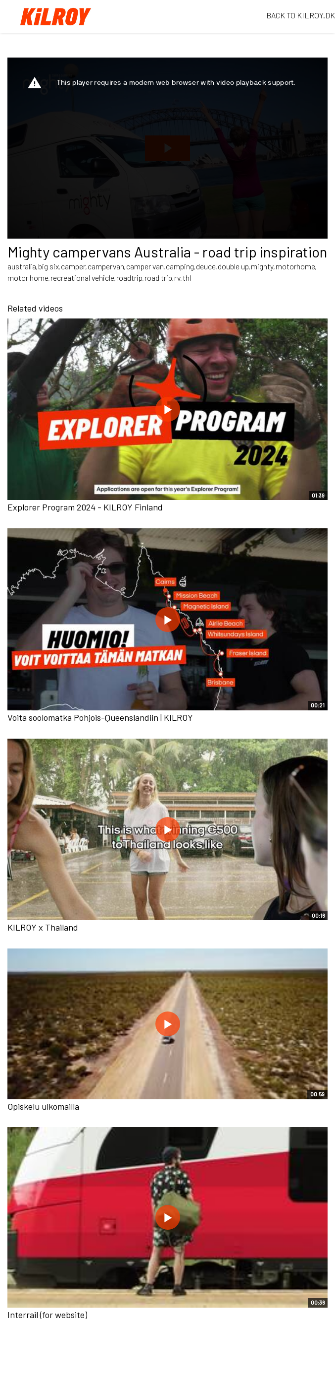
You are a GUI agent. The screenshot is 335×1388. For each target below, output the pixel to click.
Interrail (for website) (47, 1314)
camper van (145, 266)
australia (21, 266)
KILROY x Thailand (42, 927)
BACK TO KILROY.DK (300, 15)
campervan (106, 266)
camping (180, 266)
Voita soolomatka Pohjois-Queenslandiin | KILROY (100, 717)
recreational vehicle (82, 277)
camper (73, 266)
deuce (206, 266)
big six (48, 266)
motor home (27, 277)
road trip (158, 277)
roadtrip (129, 277)
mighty (262, 266)
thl (187, 277)
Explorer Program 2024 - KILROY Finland (85, 507)
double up (233, 266)
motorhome (295, 266)
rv (177, 277)
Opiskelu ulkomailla (43, 1106)
